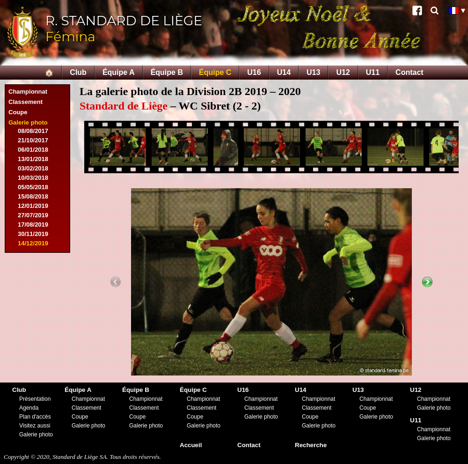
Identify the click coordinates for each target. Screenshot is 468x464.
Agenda (28, 408)
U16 (254, 72)
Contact (409, 72)
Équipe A (118, 72)
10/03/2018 (33, 177)
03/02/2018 (33, 168)
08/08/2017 (33, 130)
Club (78, 72)
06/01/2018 (33, 149)
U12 (343, 72)
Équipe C (215, 72)
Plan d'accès (35, 416)
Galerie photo (28, 122)
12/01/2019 (33, 205)
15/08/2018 (33, 196)
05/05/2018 (33, 187)
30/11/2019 (33, 233)
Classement (25, 101)
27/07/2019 (33, 215)
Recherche (311, 445)
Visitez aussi (34, 425)
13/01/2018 (33, 158)
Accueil (191, 445)
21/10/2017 (33, 140)
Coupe (17, 112)
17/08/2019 (33, 224)
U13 (313, 72)
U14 (284, 72)
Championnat (27, 91)
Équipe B (167, 72)
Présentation (35, 399)
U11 (373, 72)
